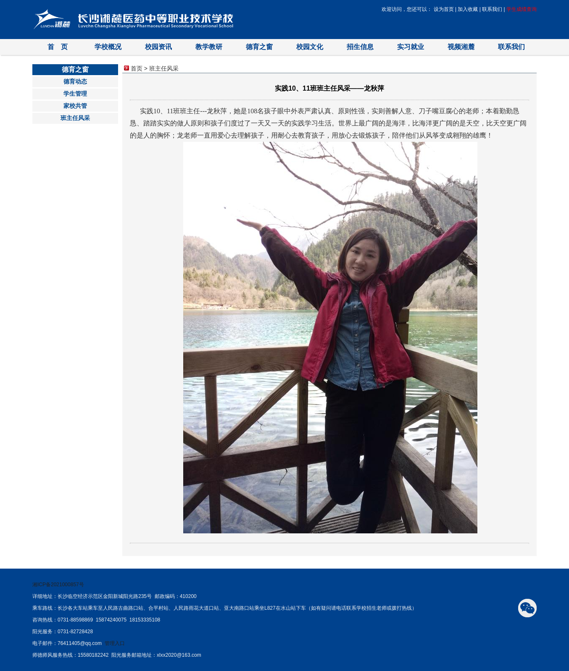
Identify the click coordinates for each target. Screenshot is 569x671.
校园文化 (309, 46)
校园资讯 (158, 46)
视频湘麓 (461, 46)
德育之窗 (259, 46)
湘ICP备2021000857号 (58, 584)
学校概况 (108, 46)
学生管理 (75, 94)
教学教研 (208, 46)
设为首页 (444, 9)
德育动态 (75, 81)
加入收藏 (468, 9)
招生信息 (360, 46)
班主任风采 (75, 118)
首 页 (57, 46)
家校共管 (75, 106)
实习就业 (410, 46)
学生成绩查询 (521, 9)
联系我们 (492, 9)
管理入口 (115, 643)
